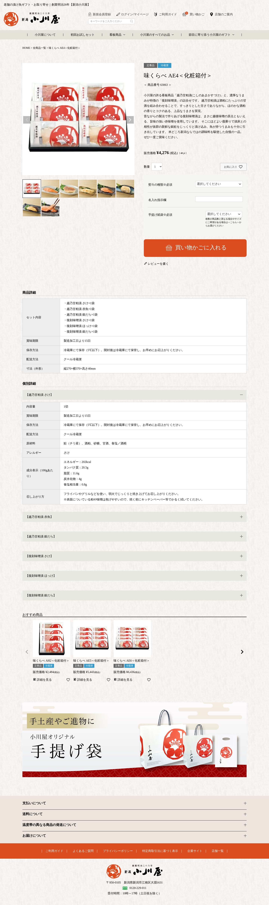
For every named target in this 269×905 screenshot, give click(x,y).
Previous (27, 120)
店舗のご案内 (224, 14)
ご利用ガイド (168, 14)
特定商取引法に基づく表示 (160, 850)
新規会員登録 (102, 14)
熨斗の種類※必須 (160, 184)
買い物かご (195, 14)
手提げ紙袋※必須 (160, 214)
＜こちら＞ (233, 222)
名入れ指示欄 (157, 200)
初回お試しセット (83, 34)
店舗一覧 (218, 850)
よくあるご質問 (83, 850)
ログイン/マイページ (135, 14)
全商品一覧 (39, 48)
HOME (26, 48)
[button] (26, 652)
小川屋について (45, 34)
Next (130, 120)
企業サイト (194, 850)
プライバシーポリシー (118, 850)
